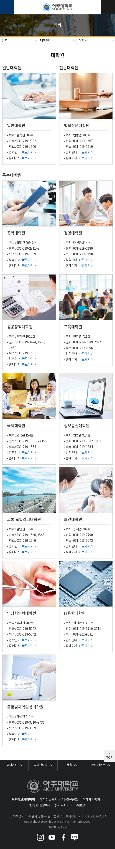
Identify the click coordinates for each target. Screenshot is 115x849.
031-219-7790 (83, 535)
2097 (97, 342)
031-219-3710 (83, 629)
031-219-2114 (95, 816)
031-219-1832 (83, 441)
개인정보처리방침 (23, 799)
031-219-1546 (26, 535)
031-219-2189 (83, 249)
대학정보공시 (48, 800)
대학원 (44, 41)
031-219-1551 (26, 441)
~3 (37, 249)
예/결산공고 (70, 800)
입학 (5, 41)
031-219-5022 (26, 629)
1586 (40, 342)
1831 (97, 441)
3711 (97, 629)
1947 (12, 347)
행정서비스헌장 (39, 806)
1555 (44, 441)
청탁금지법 (62, 806)
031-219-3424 (26, 342)
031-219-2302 (26, 141)
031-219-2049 (83, 342)
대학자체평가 (91, 800)
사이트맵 (80, 806)
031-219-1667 (83, 141)
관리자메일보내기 (58, 827)
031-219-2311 (26, 249)
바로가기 (27, 152)
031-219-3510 (26, 723)
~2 (37, 441)
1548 (40, 535)
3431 (41, 723)
